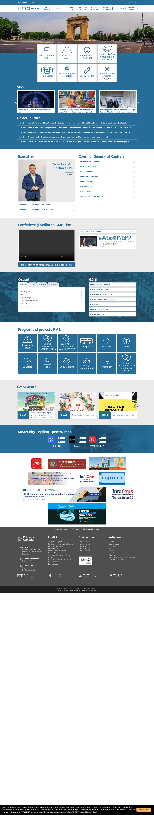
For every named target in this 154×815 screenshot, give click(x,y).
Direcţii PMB (52, 567)
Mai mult (69, 174)
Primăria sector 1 (84, 555)
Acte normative (107, 186)
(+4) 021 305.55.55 (28, 581)
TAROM (111, 567)
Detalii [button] (95, 812)
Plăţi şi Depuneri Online (47, 56)
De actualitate (28, 118)
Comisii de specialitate (107, 176)
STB (110, 562)
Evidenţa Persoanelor (55, 560)
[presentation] (16, 102)
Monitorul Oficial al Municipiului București (107, 57)
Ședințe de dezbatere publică (107, 196)
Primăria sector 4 (84, 562)
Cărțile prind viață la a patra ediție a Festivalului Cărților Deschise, (42, 426)
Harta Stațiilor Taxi (97, 328)
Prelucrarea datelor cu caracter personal (68, 602)
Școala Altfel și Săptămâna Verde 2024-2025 (67, 360)
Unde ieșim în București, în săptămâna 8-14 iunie (34, 111)
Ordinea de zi (107, 191)
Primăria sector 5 (84, 564)
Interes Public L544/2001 (87, 56)
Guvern (111, 555)
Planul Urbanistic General (100, 298)
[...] (117, 244)
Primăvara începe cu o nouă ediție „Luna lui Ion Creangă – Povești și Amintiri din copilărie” (83, 428)
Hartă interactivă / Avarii (99, 303)
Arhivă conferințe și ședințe (90, 231)
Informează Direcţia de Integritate (59, 573)
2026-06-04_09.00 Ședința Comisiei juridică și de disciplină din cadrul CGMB (116, 269)
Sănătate (27, 380)
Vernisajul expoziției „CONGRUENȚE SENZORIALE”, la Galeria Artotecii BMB (123, 428)
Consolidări (106, 360)
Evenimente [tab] (53, 298)
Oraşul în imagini (25, 311)
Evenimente (26, 400)
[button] (11, 32)
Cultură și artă (67, 380)
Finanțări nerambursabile (87, 380)
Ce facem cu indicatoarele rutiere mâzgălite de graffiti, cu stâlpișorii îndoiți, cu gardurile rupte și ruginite (76, 111)
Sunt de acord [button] (143, 810)
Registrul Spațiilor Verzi (99, 323)
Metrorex (112, 564)
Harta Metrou (53, 575)
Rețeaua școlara (53, 578)
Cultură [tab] (33, 298)
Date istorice (24, 308)
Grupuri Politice (107, 171)
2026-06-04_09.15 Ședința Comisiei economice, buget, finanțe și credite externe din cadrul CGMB (114, 254)
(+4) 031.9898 (26, 574)
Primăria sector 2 (84, 558)
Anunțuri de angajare (55, 555)
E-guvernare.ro (114, 558)
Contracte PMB (86, 75)
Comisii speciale (107, 181)
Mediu (126, 360)
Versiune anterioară (61, 543)
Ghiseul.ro (112, 560)
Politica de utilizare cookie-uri (89, 602)
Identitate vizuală (25, 320)
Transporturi (87, 360)
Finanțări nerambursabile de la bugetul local (126, 380)
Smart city (107, 380)
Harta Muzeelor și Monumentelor (103, 313)
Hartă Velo (94, 318)
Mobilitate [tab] (42, 298)
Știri (20, 87)
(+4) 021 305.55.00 (28, 584)
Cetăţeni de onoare (26, 317)
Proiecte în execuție (67, 56)
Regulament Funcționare (107, 161)
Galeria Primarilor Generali (29, 314)
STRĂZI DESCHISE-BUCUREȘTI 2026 (47, 360)
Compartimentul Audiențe (57, 564)
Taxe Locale (47, 75)
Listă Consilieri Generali (107, 166)
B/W (129, 3)
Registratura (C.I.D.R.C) (55, 562)
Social (47, 380)
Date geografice (25, 305)
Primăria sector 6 (84, 567)
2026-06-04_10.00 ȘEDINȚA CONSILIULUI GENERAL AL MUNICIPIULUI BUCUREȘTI (115, 238)
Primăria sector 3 (84, 560)
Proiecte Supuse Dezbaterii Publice (67, 76)
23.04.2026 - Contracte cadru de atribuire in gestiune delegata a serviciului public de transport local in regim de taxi (77, 136)
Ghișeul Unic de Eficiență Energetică (107, 76)
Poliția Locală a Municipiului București (61, 558)
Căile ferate (113, 569)
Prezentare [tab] (23, 298)
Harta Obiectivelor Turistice (101, 308)
